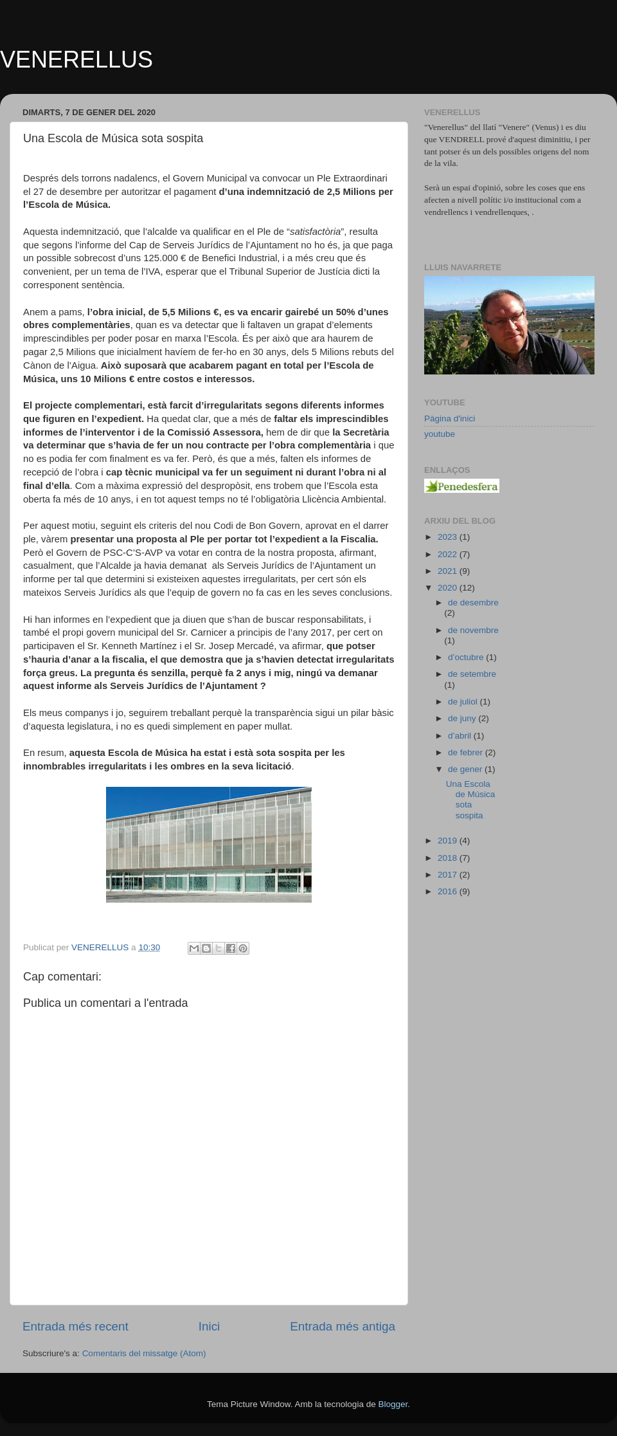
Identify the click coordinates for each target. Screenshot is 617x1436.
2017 (449, 874)
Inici (209, 1326)
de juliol (464, 701)
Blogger (392, 1404)
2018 (449, 858)
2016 (449, 891)
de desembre (473, 602)
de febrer (466, 752)
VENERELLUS (76, 59)
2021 (449, 571)
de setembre (472, 674)
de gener (466, 769)
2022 (449, 554)
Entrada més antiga (342, 1326)
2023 (449, 537)
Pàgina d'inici (449, 418)
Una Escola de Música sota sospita (471, 799)
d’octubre (467, 657)
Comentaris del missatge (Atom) (144, 1353)
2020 (449, 588)
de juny (463, 718)
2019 (449, 840)
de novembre (473, 630)
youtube (439, 434)
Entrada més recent (75, 1326)
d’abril (461, 736)
